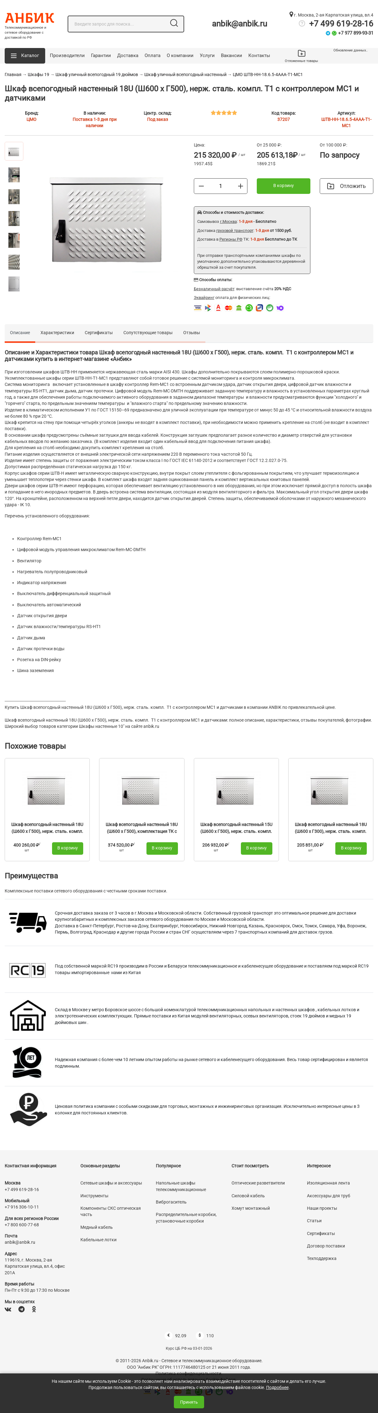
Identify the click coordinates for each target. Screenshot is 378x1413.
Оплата (152, 55)
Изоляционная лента (328, 1182)
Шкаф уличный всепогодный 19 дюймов (96, 74)
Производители (67, 55)
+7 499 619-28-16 (341, 23)
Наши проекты (322, 1208)
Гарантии (101, 55)
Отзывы (191, 332)
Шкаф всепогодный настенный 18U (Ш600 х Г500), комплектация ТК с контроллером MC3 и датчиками (142, 831)
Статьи (314, 1220)
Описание (20, 332)
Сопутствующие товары (148, 332)
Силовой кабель (248, 1195)
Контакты (259, 55)
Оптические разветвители (258, 1182)
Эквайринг (204, 297)
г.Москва (228, 221)
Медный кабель (96, 1227)
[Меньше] (201, 186)
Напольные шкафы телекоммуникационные (181, 1186)
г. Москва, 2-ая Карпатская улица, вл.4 (331, 14)
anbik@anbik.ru (239, 23)
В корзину (283, 185)
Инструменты (94, 1195)
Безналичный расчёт (214, 288)
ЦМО (31, 119)
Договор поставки (326, 1245)
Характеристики (57, 332)
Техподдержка (322, 1258)
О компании (180, 55)
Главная (13, 74)
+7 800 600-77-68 (22, 1224)
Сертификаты (99, 332)
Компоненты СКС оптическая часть (110, 1211)
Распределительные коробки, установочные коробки (186, 1217)
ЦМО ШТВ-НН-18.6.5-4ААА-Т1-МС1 (268, 74)
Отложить (346, 186)
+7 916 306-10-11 (22, 1206)
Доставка (127, 55)
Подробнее (277, 1387)
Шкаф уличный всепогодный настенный (185, 74)
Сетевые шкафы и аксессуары (111, 1182)
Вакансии (231, 55)
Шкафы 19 (38, 74)
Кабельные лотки (98, 1239)
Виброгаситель (171, 1201)
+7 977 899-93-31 (355, 33)
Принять (189, 1402)
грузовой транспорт (234, 230)
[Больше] (240, 186)
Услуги (207, 55)
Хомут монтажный (251, 1208)
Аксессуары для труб (328, 1195)
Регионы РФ (230, 239)
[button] (25, 56)
